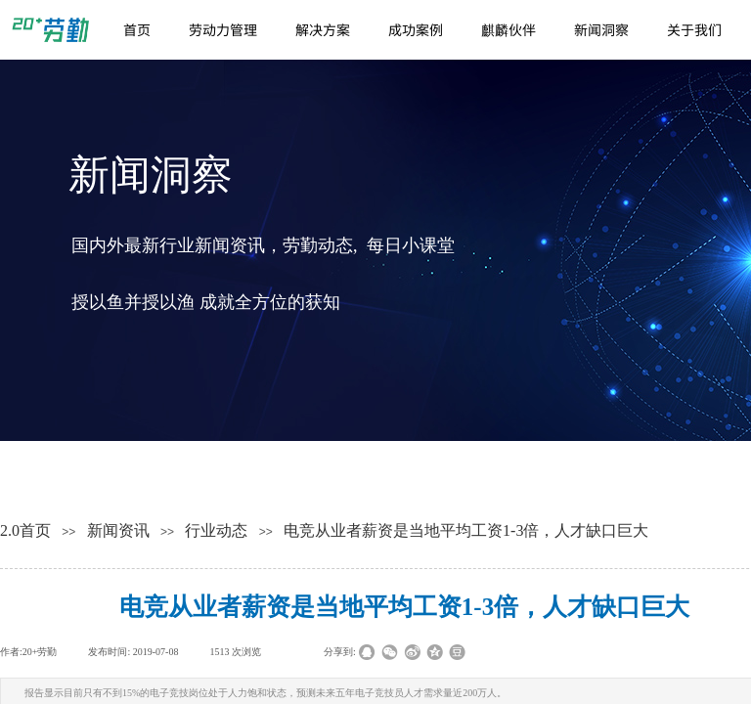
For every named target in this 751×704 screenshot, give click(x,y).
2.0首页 (25, 530)
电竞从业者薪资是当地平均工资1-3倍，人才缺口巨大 (466, 530)
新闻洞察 (601, 29)
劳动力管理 (223, 29)
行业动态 (216, 530)
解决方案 (322, 29)
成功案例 (415, 29)
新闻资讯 (118, 530)
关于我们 (694, 29)
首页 (137, 29)
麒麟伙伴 (508, 29)
